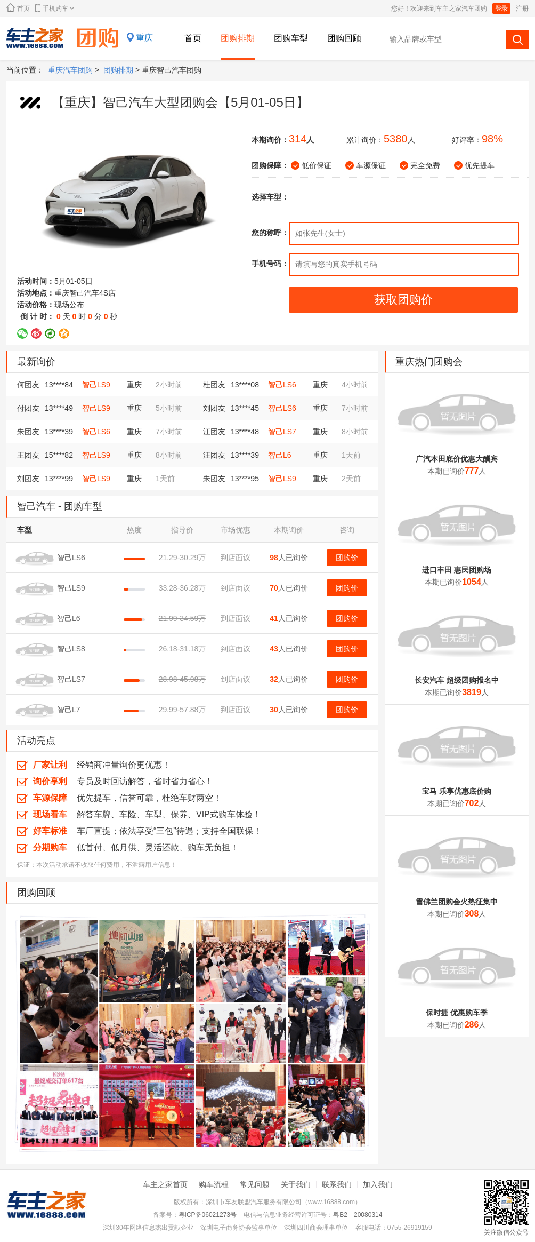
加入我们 (378, 1184)
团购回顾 (344, 38)
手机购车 (54, 8)
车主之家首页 (165, 1184)
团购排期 (238, 38)
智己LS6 (282, 384)
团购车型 (291, 38)
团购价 (347, 557)
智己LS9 (96, 384)
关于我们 (296, 1184)
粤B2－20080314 (357, 1215)
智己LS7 (282, 431)
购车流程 (214, 1184)
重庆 (144, 37)
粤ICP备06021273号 (208, 1215)
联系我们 (337, 1184)
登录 (501, 8)
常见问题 (255, 1184)
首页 (18, 7)
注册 (522, 8)
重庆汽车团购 (70, 70)
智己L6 (279, 455)
